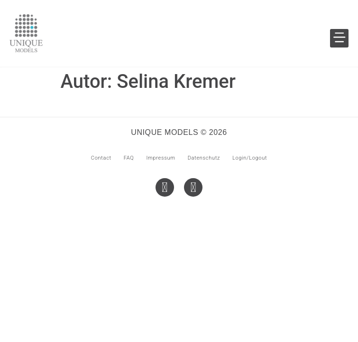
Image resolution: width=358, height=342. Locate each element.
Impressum (160, 158)
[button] (339, 38)
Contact (101, 158)
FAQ (129, 158)
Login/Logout (249, 158)
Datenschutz (204, 158)
